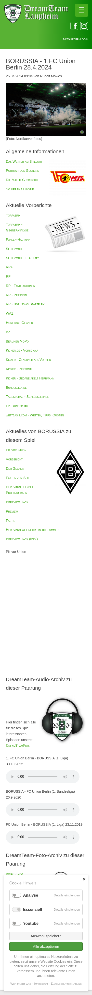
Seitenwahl (14, 249)
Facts (10, 521)
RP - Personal (17, 295)
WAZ (9, 313)
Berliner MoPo (17, 341)
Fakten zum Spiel (18, 478)
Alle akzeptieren (46, 946)
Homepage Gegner (19, 323)
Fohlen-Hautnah (18, 239)
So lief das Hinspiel (20, 189)
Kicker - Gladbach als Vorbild (28, 360)
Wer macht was (20, 983)
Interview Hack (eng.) (22, 539)
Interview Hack (17, 502)
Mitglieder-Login (75, 39)
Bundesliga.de (16, 387)
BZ (8, 332)
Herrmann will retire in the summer (32, 530)
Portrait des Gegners (22, 170)
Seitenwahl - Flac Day (22, 258)
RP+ (9, 267)
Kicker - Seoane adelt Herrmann (30, 378)
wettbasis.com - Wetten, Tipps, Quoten (35, 415)
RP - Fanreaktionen (20, 286)
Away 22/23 (14, 874)
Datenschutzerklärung (66, 983)
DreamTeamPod (17, 746)
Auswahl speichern (46, 936)
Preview (12, 511)
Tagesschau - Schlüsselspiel (27, 397)
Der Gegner (15, 468)
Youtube (31, 923)
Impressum (41, 983)
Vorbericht (14, 459)
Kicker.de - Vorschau (22, 350)
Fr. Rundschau (17, 406)
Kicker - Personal (19, 369)
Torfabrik (13, 215)
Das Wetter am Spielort (24, 161)
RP (8, 276)
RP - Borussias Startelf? (25, 304)
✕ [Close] (84, 879)
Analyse (30, 895)
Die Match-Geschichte (22, 180)
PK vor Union (16, 450)
